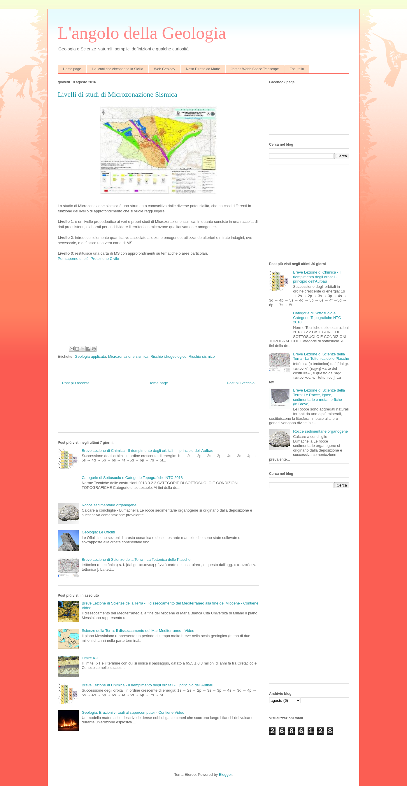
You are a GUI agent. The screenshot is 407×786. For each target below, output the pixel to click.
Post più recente (76, 383)
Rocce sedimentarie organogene (109, 505)
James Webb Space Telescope (255, 69)
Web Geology (164, 69)
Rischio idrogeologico (168, 356)
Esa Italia (297, 69)
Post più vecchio (241, 383)
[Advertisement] (164, 413)
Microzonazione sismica (128, 356)
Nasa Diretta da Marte (203, 69)
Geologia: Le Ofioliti (98, 532)
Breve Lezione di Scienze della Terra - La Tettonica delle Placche (136, 559)
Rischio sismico (202, 356)
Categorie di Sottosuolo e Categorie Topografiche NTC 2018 (132, 477)
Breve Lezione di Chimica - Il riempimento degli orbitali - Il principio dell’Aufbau (147, 450)
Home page (72, 69)
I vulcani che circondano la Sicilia (117, 69)
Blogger (225, 774)
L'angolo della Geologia (142, 33)
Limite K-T (90, 658)
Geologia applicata (90, 356)
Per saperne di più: (74, 258)
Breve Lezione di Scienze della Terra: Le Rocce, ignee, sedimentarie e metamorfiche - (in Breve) (319, 397)
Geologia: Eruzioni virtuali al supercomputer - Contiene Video (133, 712)
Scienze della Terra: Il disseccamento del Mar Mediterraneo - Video (138, 630)
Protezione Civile (105, 258)
